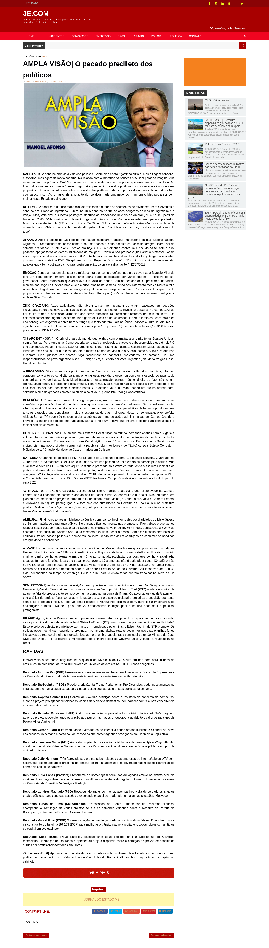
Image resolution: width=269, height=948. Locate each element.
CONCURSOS (82, 31)
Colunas (55, 79)
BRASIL (124, 31)
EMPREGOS (105, 31)
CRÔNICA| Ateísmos (215, 95)
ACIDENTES (59, 31)
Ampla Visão (43, 79)
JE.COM (38, 13)
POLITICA (65, 79)
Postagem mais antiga (160, 932)
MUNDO (141, 31)
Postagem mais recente (38, 932)
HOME (33, 31)
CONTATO (34, 3)
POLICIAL (159, 31)
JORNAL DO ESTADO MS (102, 896)
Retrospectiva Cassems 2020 (220, 139)
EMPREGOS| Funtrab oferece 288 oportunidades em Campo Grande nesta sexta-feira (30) (223, 211)
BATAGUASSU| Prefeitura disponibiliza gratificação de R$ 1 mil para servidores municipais (222, 118)
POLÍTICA (178, 31)
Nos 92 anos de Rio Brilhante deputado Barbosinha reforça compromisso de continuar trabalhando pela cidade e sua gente (212, 186)
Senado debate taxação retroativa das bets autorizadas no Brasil (222, 161)
